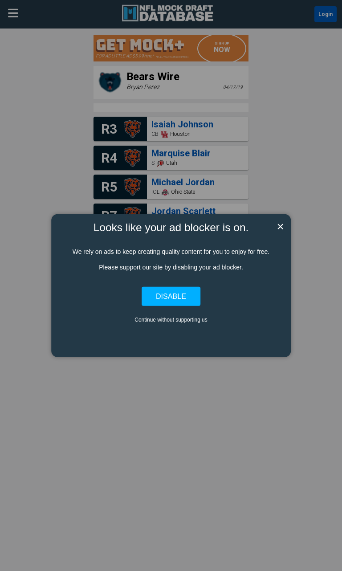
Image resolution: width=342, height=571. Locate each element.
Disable (171, 296)
